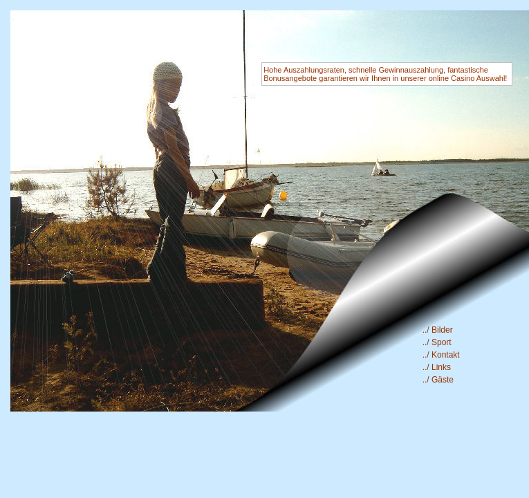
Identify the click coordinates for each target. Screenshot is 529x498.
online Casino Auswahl (467, 78)
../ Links (437, 367)
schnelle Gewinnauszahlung (396, 70)
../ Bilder (438, 330)
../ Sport (437, 342)
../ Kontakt (441, 355)
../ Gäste (438, 380)
